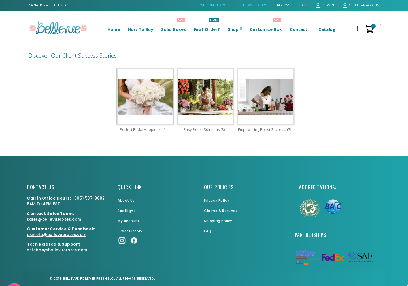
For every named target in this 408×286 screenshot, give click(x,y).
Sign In (328, 5)
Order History (130, 231)
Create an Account (365, 5)
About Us (126, 200)
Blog (302, 5)
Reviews (283, 5)
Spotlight (126, 210)
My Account (129, 220)
